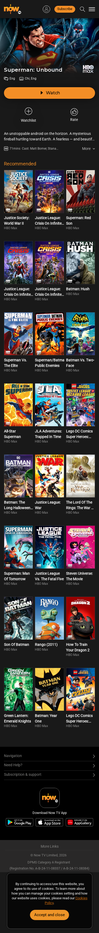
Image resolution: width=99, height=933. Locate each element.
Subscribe (64, 9)
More (86, 148)
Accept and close (49, 914)
